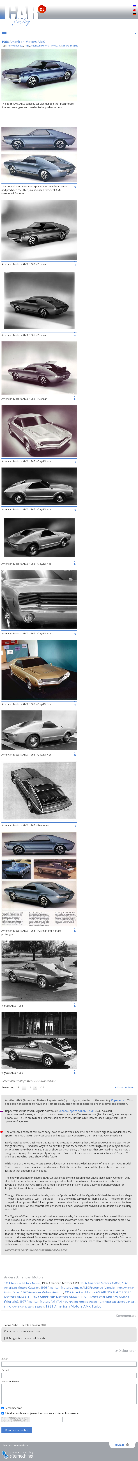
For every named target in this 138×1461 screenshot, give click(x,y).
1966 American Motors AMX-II (100, 1283)
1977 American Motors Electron (25, 1306)
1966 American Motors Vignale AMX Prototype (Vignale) (78, 1288)
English (134, 10)
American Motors (39, 45)
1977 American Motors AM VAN (40, 1302)
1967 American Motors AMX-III (85, 1292)
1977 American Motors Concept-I (80, 1301)
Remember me (13, 1408)
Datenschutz (21, 1445)
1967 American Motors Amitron (42, 1292)
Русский (134, 5)
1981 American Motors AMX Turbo (73, 1306)
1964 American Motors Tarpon (22, 1283)
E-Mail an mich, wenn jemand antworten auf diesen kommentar (42, 1413)
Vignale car (118, 1100)
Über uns (7, 1445)
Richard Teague (69, 45)
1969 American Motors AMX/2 (55, 1296)
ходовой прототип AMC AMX (76, 1111)
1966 (26, 45)
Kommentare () (127, 1087)
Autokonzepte (15, 45)
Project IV (55, 45)
